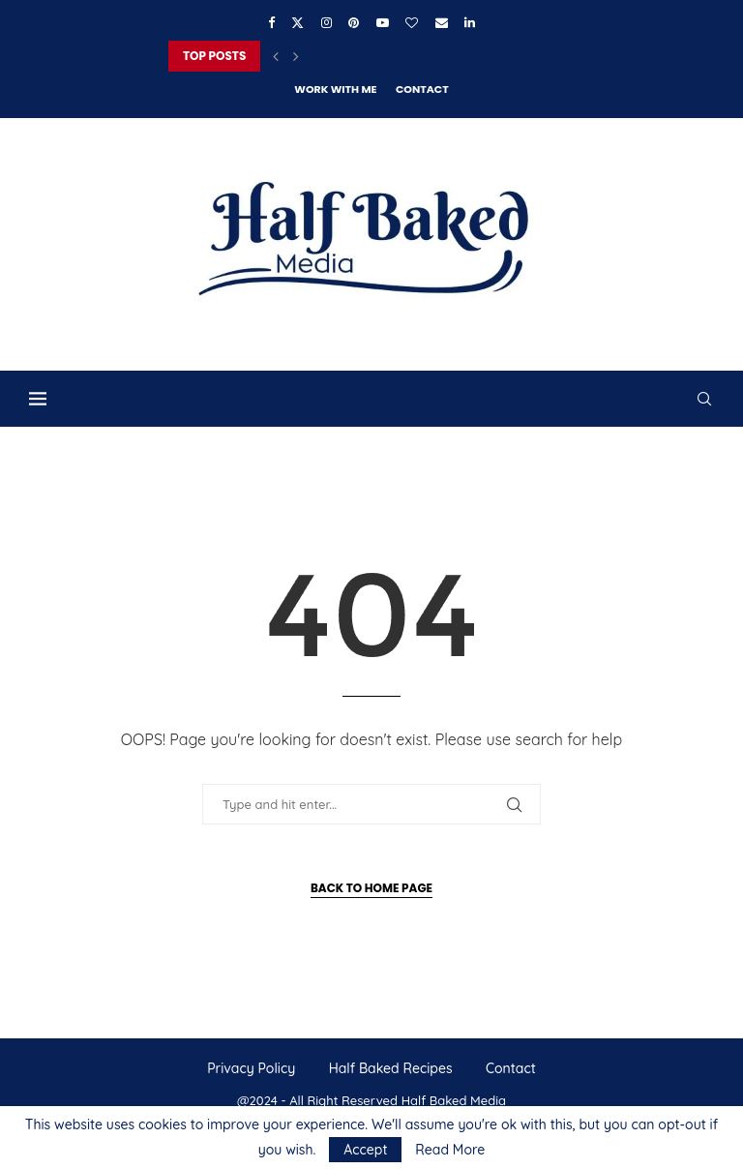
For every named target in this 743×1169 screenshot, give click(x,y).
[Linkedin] (469, 22)
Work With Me (335, 89)
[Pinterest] (353, 22)
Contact (422, 89)
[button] (275, 56)
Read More (450, 1149)
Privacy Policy (251, 1068)
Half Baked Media (453, 1100)
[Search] (704, 399)
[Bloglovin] (411, 22)
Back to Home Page (371, 888)
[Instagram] (326, 22)
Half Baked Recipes (391, 1068)
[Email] (441, 22)
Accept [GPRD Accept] (365, 1149)
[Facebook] (271, 22)
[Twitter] (297, 22)
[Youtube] (382, 22)
